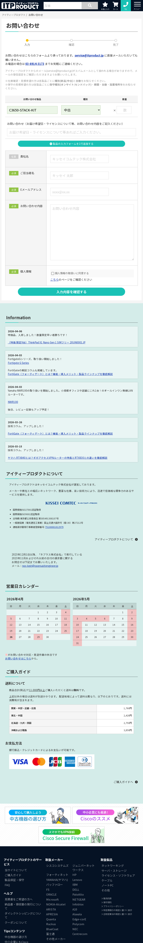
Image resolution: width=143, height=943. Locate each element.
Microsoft (52, 899)
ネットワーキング (112, 865)
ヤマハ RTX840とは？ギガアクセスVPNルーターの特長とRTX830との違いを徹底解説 (57, 458)
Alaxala (77, 914)
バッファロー (54, 884)
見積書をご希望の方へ (19, 899)
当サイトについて (16, 870)
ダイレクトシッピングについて (23, 915)
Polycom (78, 924)
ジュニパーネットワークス (83, 868)
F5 (47, 889)
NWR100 (13, 402)
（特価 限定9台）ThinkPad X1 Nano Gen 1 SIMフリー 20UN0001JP (46, 342)
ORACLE (51, 894)
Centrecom (79, 934)
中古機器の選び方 (16, 937)
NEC (75, 929)
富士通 (50, 934)
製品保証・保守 (14, 880)
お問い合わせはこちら (18, 658)
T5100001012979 (54, 527)
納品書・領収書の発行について (23, 906)
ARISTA (51, 909)
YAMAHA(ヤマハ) (57, 880)
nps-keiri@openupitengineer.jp (40, 566)
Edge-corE (79, 919)
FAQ (7, 885)
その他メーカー (56, 939)
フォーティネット (57, 875)
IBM (75, 884)
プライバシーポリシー (112, 906)
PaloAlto (78, 894)
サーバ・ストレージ (114, 870)
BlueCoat (52, 929)
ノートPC (107, 885)
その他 (105, 890)
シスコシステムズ (57, 865)
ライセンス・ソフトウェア (118, 875)
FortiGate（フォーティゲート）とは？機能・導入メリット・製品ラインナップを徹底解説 (60, 374)
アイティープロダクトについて (114, 539)
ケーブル (106, 880)
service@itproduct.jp (89, 55)
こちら (54, 279)
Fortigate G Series (18, 363)
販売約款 (106, 898)
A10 (74, 909)
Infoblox (77, 904)
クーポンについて (16, 922)
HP (74, 875)
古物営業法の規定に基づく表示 (116, 913)
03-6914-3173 (34, 64)
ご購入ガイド (13, 875)
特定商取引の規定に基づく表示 (116, 910)
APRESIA (52, 914)
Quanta (51, 919)
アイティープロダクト (14, 15)
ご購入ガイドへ (123, 782)
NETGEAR (78, 899)
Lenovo (77, 880)
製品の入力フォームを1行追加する (71, 143)
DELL (75, 889)
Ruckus (51, 924)
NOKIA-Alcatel (56, 904)
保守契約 (106, 902)
